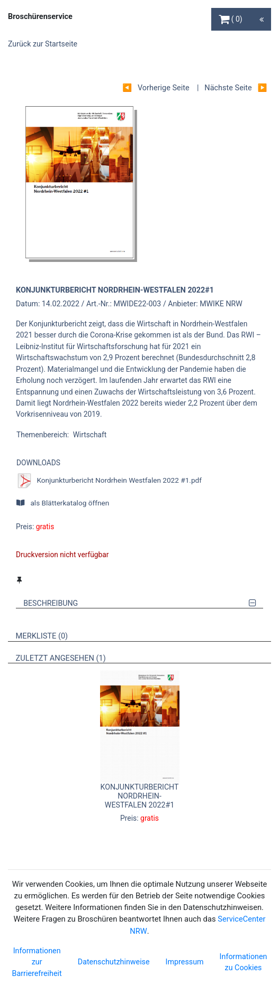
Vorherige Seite (164, 87)
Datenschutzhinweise (114, 962)
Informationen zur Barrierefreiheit (37, 962)
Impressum (185, 962)
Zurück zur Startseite (42, 44)
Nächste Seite (227, 87)
